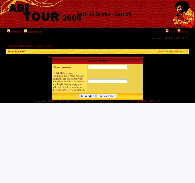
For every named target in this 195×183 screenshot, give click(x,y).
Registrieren (33, 31)
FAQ (170, 31)
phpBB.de (141, 101)
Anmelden (14, 31)
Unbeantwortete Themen (20, 45)
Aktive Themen (44, 45)
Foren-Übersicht (16, 51)
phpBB (51, 101)
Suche (182, 31)
